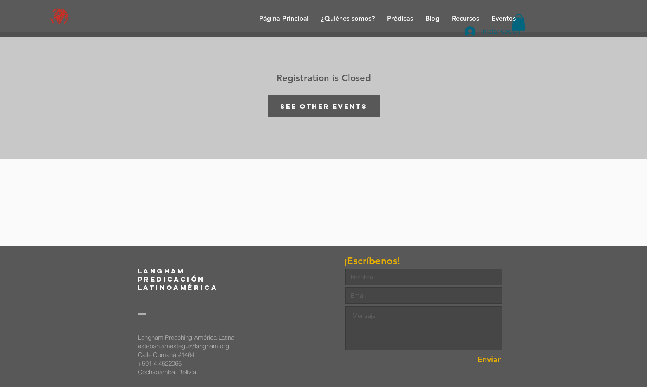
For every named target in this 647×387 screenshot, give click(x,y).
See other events (323, 106)
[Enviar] (471, 359)
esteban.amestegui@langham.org (183, 346)
